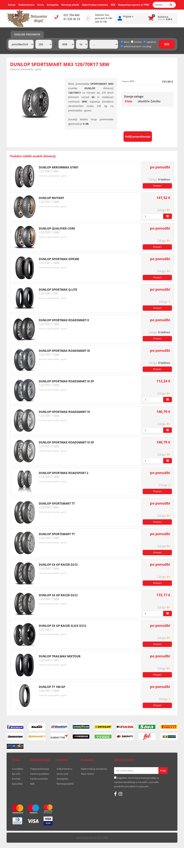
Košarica (163, 16)
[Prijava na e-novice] (162, 770)
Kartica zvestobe (39, 778)
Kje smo (16, 773)
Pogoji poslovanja (39, 768)
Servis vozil (62, 773)
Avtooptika (52, 4)
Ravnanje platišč (70, 4)
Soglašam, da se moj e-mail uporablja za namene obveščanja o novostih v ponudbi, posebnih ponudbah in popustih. (136, 782)
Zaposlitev (17, 783)
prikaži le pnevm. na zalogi (137, 46)
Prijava (128, 16)
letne (125, 42)
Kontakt (16, 778)
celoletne (149, 42)
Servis (40, 4)
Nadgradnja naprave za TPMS (133, 4)
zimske (136, 42)
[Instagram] (120, 793)
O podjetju (17, 768)
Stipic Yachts (87, 773)
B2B (113, 4)
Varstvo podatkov (39, 773)
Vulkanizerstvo (26, 4)
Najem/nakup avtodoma (95, 4)
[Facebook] (115, 793)
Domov (11, 4)
